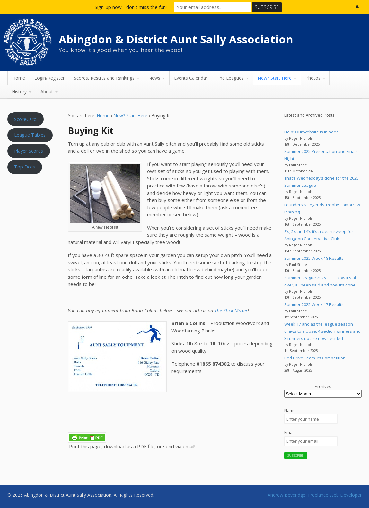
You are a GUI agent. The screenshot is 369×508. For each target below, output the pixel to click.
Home (18, 78)
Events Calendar (190, 78)
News (154, 78)
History (19, 91)
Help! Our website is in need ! (312, 132)
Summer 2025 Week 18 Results (314, 258)
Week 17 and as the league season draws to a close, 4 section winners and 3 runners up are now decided (322, 331)
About (46, 91)
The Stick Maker (231, 310)
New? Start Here (275, 78)
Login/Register (49, 78)
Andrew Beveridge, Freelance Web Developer (315, 495)
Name (290, 410)
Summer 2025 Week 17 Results (314, 304)
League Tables (30, 135)
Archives (323, 386)
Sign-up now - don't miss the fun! (131, 7)
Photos (313, 78)
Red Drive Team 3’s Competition (315, 358)
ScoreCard (25, 119)
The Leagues (230, 78)
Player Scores (28, 151)
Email (289, 432)
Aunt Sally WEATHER (32, 208)
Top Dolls (24, 166)
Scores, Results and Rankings (104, 78)
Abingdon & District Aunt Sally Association (176, 39)
